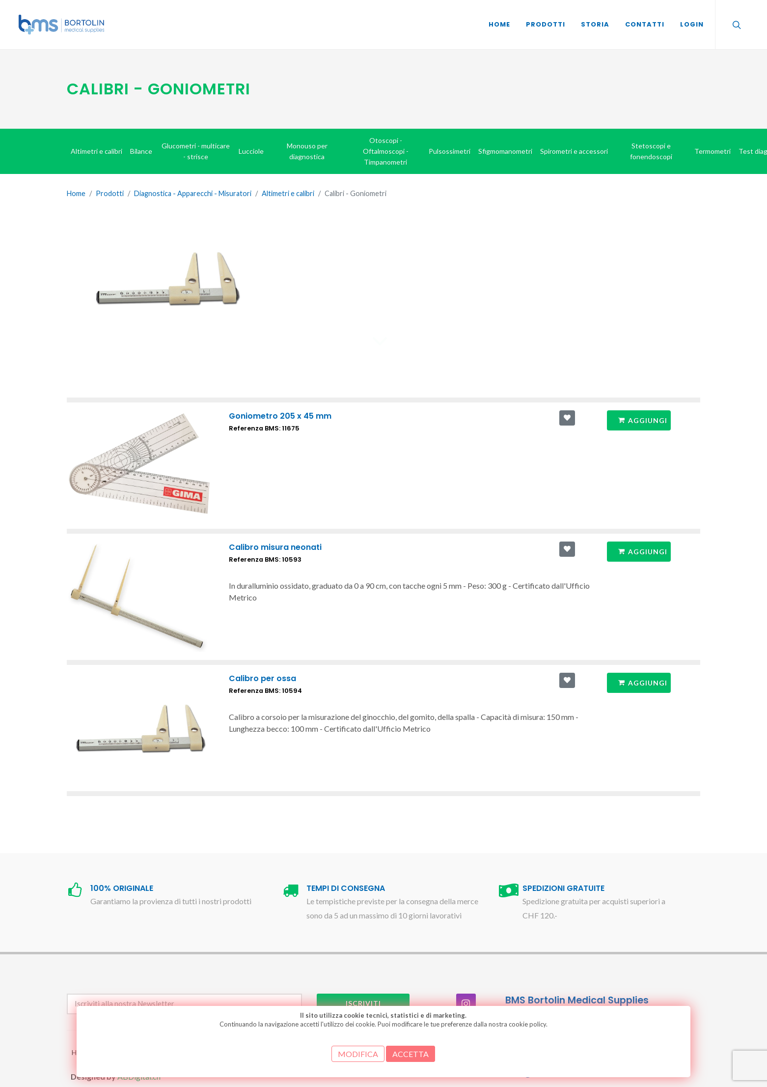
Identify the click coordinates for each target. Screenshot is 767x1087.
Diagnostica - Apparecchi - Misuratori (192, 193)
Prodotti (110, 193)
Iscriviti (363, 1003)
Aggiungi (642, 420)
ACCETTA (410, 1053)
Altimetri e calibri (288, 193)
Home (76, 193)
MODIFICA (358, 1053)
